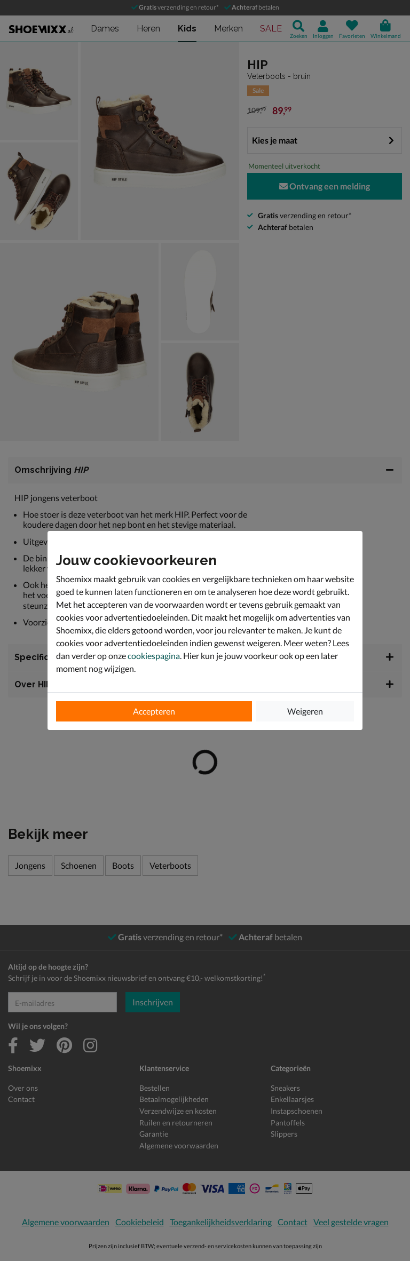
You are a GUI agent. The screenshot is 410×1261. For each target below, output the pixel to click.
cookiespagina (154, 656)
